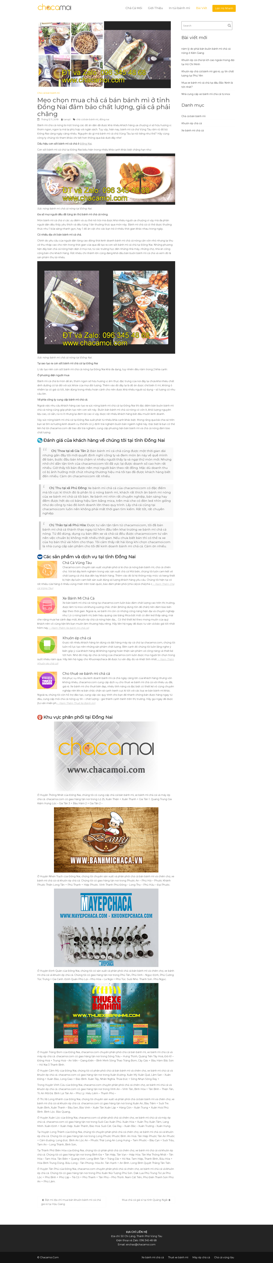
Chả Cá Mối (134, 8)
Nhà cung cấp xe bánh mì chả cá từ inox (205, 94)
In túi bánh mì (179, 8)
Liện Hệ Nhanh (224, 8)
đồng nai (104, 119)
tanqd (67, 119)
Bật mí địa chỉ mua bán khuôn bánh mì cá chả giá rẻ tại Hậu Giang (71, 1202)
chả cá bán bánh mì (87, 119)
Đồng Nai (86, 143)
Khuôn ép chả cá (191, 123)
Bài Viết (201, 8)
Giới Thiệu (155, 8)
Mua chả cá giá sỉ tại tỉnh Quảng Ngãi (144, 1199)
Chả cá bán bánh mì (48, 92)
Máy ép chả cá (201, 1257)
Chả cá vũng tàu (224, 1257)
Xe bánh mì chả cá (192, 130)
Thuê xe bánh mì (178, 1257)
